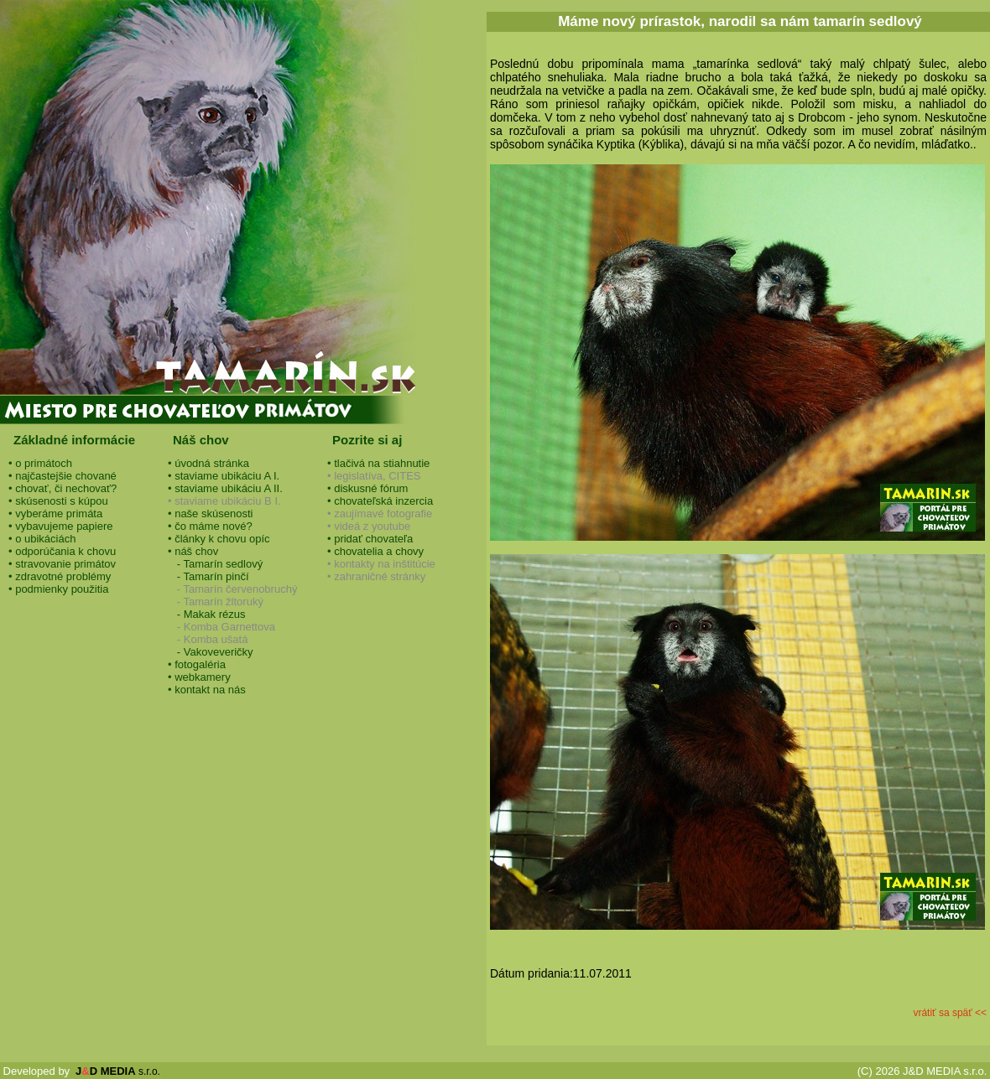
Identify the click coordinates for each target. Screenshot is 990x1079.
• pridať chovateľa (370, 538)
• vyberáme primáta (55, 513)
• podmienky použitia (58, 589)
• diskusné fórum (367, 488)
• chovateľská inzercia (380, 501)
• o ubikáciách (42, 538)
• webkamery (199, 677)
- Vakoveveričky (210, 652)
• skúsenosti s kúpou (58, 501)
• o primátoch (40, 463)
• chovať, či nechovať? (62, 488)
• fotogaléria (197, 664)
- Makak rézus (206, 614)
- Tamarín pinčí (208, 576)
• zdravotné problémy (59, 576)
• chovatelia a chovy (375, 551)
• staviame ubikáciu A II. (225, 488)
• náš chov (193, 551)
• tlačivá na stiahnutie (378, 463)
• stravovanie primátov (62, 564)
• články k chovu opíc (219, 538)
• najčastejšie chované (62, 475)
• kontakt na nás (207, 689)
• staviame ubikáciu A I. (223, 475)
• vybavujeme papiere (60, 526)
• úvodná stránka (208, 463)
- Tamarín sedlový (215, 564)
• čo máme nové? (210, 526)
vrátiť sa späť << (950, 1013)
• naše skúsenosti (210, 513)
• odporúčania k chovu (62, 551)
